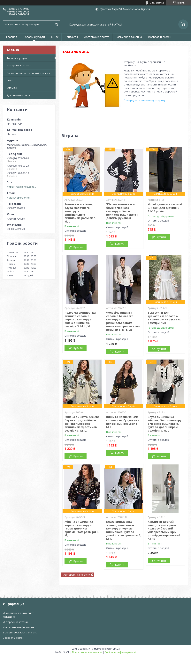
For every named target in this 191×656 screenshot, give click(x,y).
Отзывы (12, 88)
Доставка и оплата (96, 37)
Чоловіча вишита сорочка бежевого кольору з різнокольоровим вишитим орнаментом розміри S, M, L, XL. (123, 321)
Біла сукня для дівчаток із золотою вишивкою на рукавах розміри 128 (164, 318)
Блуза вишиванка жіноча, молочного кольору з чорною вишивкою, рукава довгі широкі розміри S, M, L (123, 530)
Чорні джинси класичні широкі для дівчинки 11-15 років (165, 207)
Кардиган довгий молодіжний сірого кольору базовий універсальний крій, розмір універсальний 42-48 (164, 530)
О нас (54, 37)
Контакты (71, 37)
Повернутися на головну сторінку (144, 100)
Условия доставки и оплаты (20, 632)
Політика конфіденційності (120, 652)
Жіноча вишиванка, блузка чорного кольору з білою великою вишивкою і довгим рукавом (122, 211)
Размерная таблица (129, 37)
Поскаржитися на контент (87, 652)
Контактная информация (18, 627)
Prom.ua (115, 648)
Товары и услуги (34, 37)
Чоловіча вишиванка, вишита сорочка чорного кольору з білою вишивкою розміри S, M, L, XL (80, 319)
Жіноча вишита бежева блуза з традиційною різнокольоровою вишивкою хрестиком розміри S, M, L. (82, 423)
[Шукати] (56, 24)
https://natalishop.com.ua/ (21, 186)
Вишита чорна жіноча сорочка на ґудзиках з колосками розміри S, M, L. (123, 422)
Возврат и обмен (159, 37)
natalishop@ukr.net (18, 197)
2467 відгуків (157, 2)
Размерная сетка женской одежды (28, 73)
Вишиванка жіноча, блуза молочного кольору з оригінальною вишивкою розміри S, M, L (80, 212)
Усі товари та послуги (76, 574)
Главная (11, 37)
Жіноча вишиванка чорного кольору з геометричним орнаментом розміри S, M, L (82, 528)
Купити (78, 247)
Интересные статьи (19, 65)
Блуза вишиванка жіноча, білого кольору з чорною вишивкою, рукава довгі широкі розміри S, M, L (164, 423)
